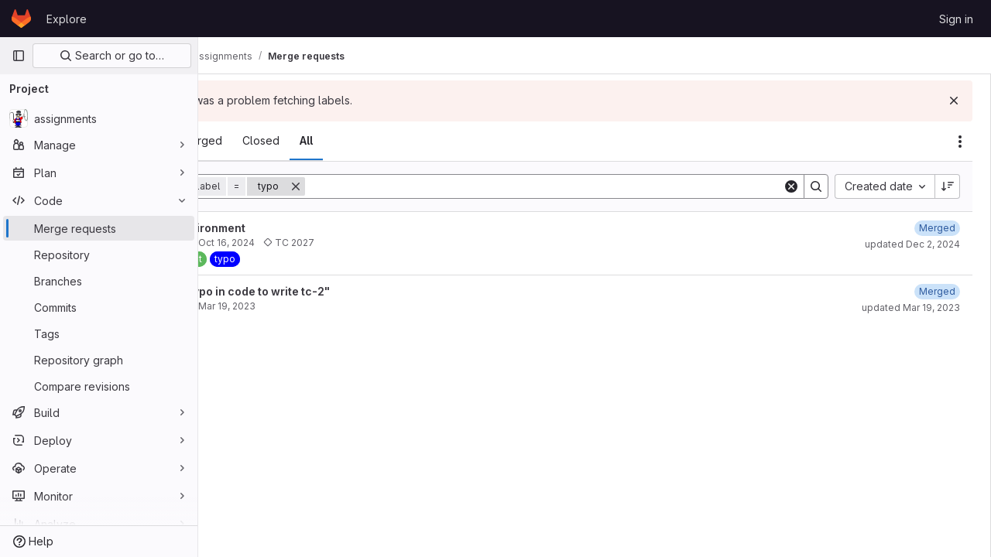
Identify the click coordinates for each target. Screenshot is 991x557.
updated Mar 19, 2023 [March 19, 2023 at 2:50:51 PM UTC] (911, 307)
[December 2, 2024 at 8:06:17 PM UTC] (937, 228)
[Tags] (98, 333)
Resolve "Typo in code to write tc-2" (326, 291)
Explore (66, 19)
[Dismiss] (954, 100)
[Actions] (960, 141)
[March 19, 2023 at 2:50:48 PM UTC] (937, 291)
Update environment (284, 227)
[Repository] (98, 254)
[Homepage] (21, 18)
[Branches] (98, 280)
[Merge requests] (98, 228)
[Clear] (791, 186)
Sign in (956, 19)
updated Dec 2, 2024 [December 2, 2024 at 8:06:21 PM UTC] (912, 244)
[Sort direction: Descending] (947, 186)
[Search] (591, 186)
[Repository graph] (98, 359)
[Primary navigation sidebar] (18, 55)
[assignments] (98, 118)
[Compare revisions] (98, 386)
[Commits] (98, 307)
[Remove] (390, 186)
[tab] (241, 140)
